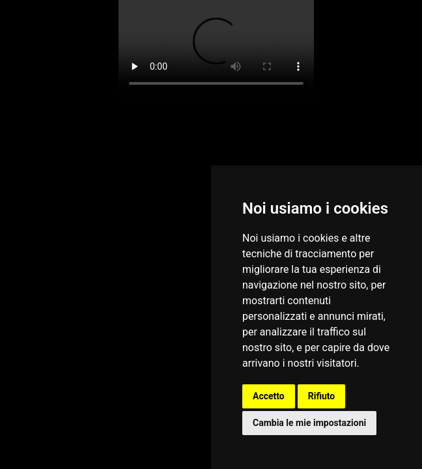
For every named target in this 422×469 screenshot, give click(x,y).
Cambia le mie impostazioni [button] (309, 423)
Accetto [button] (269, 396)
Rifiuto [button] (321, 396)
